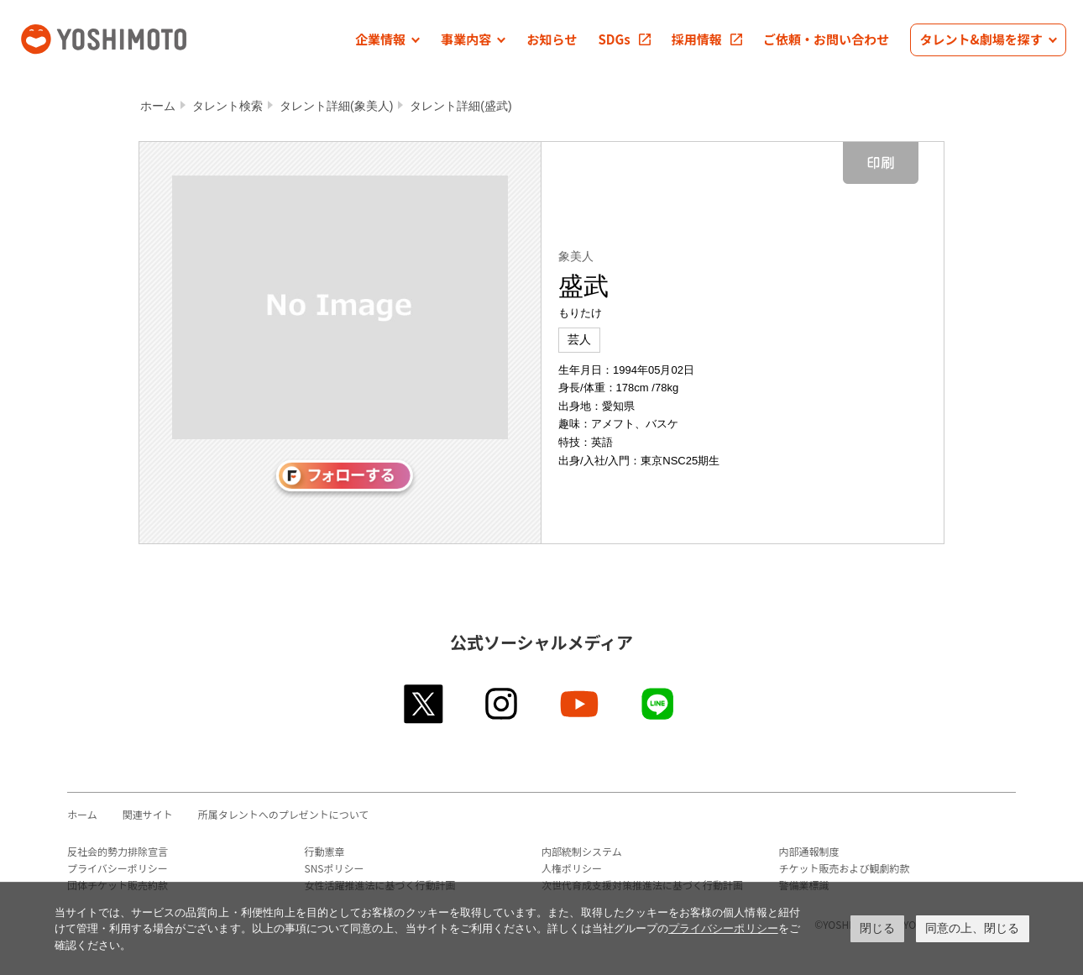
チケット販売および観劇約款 (844, 868)
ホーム (157, 106)
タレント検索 (227, 106)
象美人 (576, 256)
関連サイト (148, 814)
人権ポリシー (572, 868)
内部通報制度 (809, 851)
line (658, 704)
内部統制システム (582, 851)
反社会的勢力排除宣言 (117, 851)
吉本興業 (128, 37)
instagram (502, 704)
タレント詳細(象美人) (336, 106)
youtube (580, 704)
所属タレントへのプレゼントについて (283, 814)
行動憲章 (325, 851)
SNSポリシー (334, 868)
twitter (424, 704)
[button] (387, 40)
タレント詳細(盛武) (460, 106)
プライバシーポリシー (117, 868)
